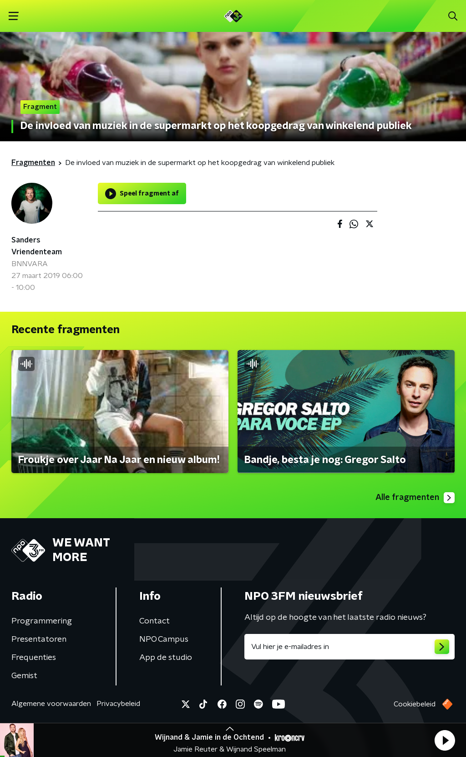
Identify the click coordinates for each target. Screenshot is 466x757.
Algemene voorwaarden (51, 703)
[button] (444, 740)
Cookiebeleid (415, 704)
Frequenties (33, 658)
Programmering (41, 621)
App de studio (165, 658)
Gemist (24, 676)
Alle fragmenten (415, 497)
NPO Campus (163, 639)
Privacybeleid (118, 703)
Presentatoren (38, 639)
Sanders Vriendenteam (36, 246)
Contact (154, 621)
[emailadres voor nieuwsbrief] (349, 646)
